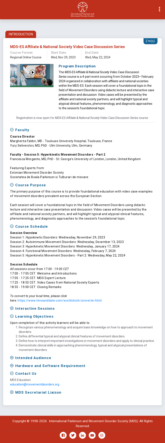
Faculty (22, 130)
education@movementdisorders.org (34, 384)
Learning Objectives (34, 316)
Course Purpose (30, 185)
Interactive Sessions (35, 308)
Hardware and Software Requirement (50, 366)
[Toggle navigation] (3, 9)
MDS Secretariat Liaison (38, 392)
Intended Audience (33, 358)
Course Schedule (31, 226)
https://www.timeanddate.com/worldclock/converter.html (60, 300)
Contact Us (26, 373)
